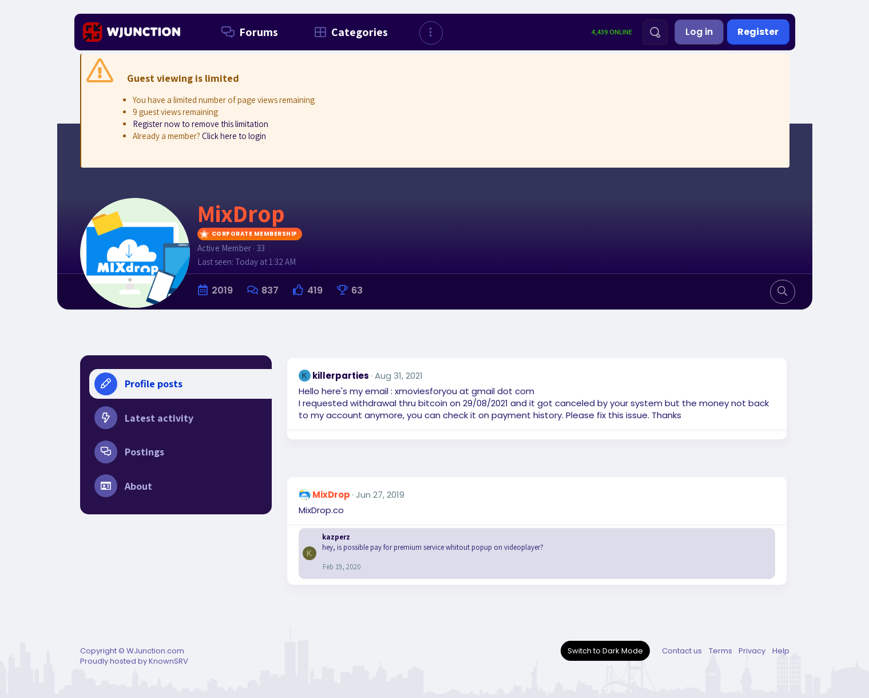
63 (357, 290)
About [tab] (123, 486)
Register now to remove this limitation (200, 123)
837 (270, 290)
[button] (431, 33)
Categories (348, 32)
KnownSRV (168, 661)
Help (780, 650)
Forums (247, 32)
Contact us (682, 650)
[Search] (655, 32)
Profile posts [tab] (138, 383)
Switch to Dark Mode (605, 650)
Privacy (752, 650)
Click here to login (234, 135)
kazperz (336, 537)
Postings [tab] (129, 452)
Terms (720, 650)
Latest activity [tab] (143, 418)
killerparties (340, 376)
